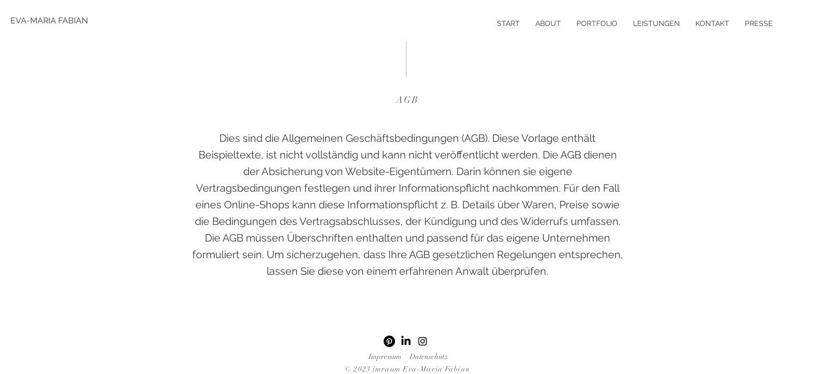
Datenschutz (429, 356)
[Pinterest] (389, 341)
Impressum (385, 356)
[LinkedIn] (406, 341)
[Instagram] (422, 341)
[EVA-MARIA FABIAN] (49, 20)
